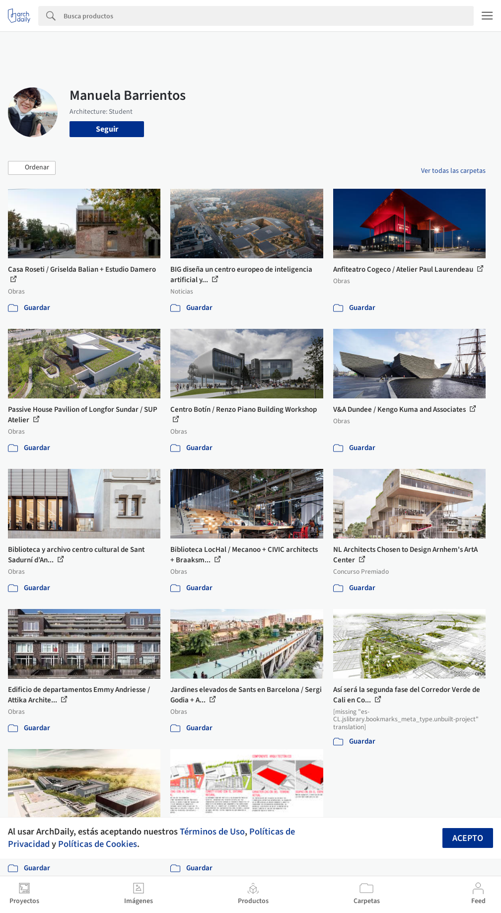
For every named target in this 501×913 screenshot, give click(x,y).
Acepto (467, 838)
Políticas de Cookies (97, 843)
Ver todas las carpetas (453, 170)
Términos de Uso (212, 831)
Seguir (107, 129)
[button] (32, 168)
